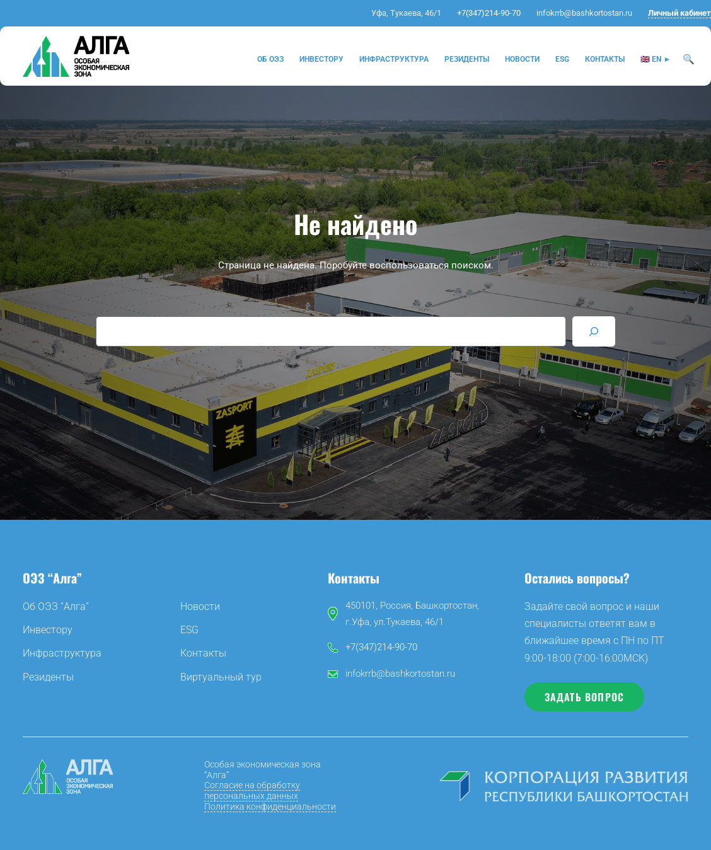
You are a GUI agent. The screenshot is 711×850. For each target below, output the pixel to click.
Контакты (203, 653)
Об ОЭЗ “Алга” (56, 606)
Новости (200, 606)
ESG (189, 630)
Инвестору (47, 630)
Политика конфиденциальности (270, 806)
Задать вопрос (585, 696)
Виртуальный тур (221, 677)
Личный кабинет (679, 13)
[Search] (593, 331)
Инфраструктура (62, 653)
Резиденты (48, 677)
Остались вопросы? (577, 577)
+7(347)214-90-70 (489, 13)
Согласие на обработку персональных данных (252, 790)
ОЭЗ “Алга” (52, 577)
